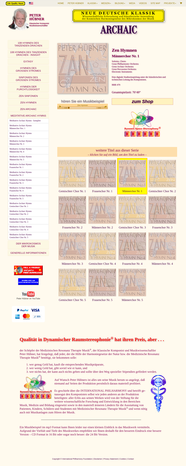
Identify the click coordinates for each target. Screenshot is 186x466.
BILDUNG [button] (120, 3)
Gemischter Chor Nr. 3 (132, 227)
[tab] (28, 44)
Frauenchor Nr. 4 (132, 263)
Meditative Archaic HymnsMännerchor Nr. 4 (21, 150)
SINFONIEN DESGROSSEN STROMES (28, 78)
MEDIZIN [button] (106, 3)
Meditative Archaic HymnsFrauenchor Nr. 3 (21, 181)
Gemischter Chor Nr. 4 (102, 263)
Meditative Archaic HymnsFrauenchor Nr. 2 (21, 173)
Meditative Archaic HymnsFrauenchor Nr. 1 (21, 165)
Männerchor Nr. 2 (102, 227)
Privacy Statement (110, 459)
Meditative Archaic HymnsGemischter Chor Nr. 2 (21, 212)
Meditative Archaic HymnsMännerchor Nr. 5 (21, 158)
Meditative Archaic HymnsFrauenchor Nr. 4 (21, 189)
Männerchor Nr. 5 (132, 300)
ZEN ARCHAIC (28, 109)
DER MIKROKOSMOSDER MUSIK (28, 245)
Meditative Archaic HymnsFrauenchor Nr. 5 (21, 197)
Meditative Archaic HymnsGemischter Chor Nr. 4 (21, 228)
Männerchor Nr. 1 (132, 191)
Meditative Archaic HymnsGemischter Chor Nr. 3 (21, 220)
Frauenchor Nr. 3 (162, 227)
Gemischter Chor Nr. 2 (162, 191)
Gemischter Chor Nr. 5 (72, 300)
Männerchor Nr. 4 (162, 263)
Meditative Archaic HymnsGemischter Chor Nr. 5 (21, 236)
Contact (131, 459)
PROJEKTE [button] (170, 3)
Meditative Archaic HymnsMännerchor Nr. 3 (21, 142)
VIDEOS (143, 3)
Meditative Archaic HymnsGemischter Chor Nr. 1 (21, 204)
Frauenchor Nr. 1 (102, 191)
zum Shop (142, 101)
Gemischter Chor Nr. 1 (72, 191)
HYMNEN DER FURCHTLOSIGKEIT (28, 88)
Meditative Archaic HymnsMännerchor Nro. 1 (21, 127)
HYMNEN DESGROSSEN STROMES (28, 69)
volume (105, 106)
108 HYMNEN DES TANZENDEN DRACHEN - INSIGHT (28, 53)
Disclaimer (98, 459)
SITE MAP (155, 3)
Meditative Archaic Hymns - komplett (25, 121)
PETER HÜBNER (76, 3)
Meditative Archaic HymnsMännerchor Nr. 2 (21, 134)
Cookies (123, 459)
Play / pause (60, 106)
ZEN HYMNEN (28, 102)
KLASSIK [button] (92, 3)
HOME (61, 3)
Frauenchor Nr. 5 (102, 300)
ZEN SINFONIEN (28, 96)
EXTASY (28, 61)
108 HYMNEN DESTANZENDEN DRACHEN (28, 44)
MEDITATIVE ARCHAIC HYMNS (28, 115)
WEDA (132, 3)
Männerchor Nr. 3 (72, 263)
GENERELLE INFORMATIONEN (28, 253)
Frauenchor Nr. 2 (72, 227)
